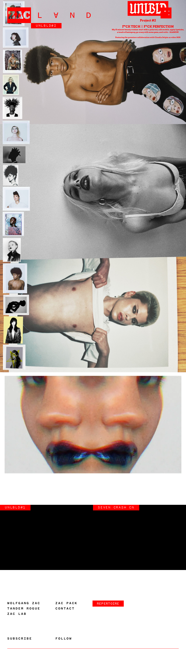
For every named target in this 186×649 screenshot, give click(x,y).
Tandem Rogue (23, 608)
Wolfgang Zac (23, 603)
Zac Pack (66, 603)
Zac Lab (17, 614)
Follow (63, 639)
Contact (65, 608)
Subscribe (19, 639)
